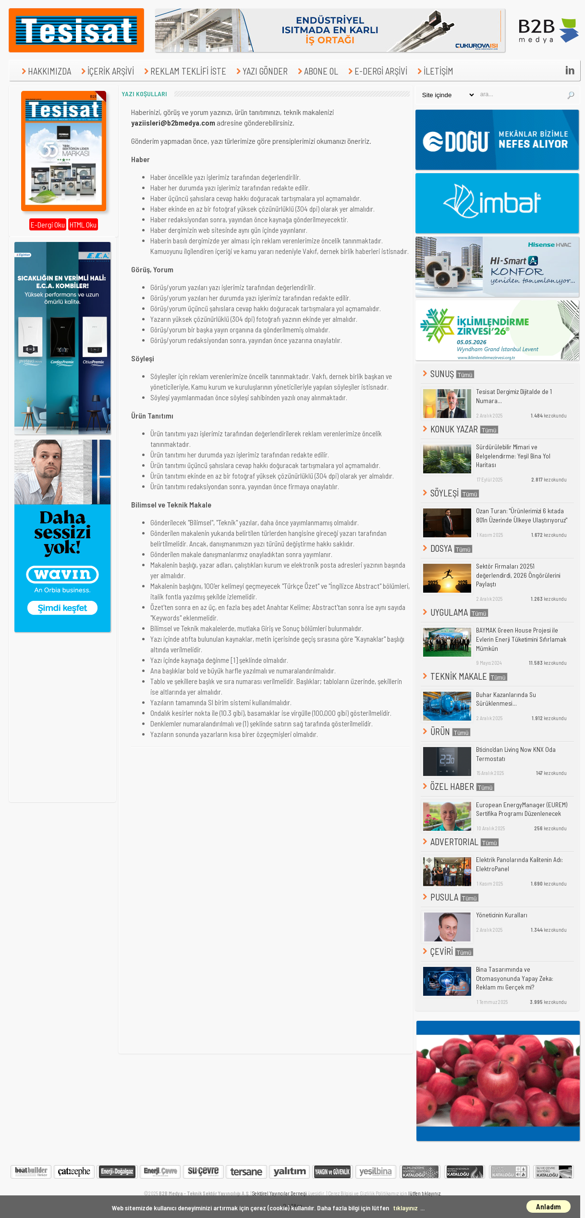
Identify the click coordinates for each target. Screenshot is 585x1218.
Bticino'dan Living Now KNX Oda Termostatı (516, 754)
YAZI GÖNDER (261, 70)
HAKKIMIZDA (45, 70)
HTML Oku (83, 224)
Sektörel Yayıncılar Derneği (279, 1193)
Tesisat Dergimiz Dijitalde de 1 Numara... (514, 396)
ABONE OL (316, 70)
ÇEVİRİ (447, 951)
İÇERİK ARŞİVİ (106, 70)
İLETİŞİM (434, 70)
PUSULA (450, 896)
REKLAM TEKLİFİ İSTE (184, 70)
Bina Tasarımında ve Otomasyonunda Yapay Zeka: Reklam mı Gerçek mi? (514, 978)
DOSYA (447, 548)
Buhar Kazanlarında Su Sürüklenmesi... (506, 699)
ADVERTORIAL (460, 841)
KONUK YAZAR (460, 428)
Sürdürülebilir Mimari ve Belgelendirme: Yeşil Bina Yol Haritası (513, 456)
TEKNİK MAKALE (464, 676)
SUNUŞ (448, 373)
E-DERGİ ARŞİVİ (376, 70)
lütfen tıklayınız (424, 1193)
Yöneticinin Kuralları (501, 915)
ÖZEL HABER (458, 786)
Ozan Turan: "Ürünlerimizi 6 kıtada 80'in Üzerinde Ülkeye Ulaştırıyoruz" (521, 515)
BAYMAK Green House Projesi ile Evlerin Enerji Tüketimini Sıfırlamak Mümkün (521, 639)
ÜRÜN (446, 731)
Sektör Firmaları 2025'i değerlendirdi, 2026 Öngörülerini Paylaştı (518, 575)
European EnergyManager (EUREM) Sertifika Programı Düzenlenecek (521, 809)
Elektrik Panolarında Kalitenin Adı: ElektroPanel (519, 864)
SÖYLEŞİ (450, 492)
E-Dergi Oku (48, 224)
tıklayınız (405, 1208)
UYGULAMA (454, 612)
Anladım (548, 1206)
